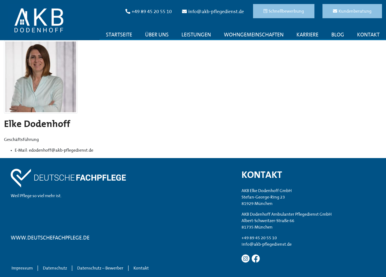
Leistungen (196, 35)
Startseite (119, 35)
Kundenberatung (352, 11)
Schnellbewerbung (283, 11)
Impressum (22, 268)
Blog (337, 35)
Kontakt (368, 35)
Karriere (307, 35)
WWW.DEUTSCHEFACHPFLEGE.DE (50, 238)
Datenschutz (55, 268)
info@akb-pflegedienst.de (213, 11)
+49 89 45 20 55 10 (148, 11)
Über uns (157, 35)
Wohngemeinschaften (254, 35)
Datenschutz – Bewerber (100, 268)
